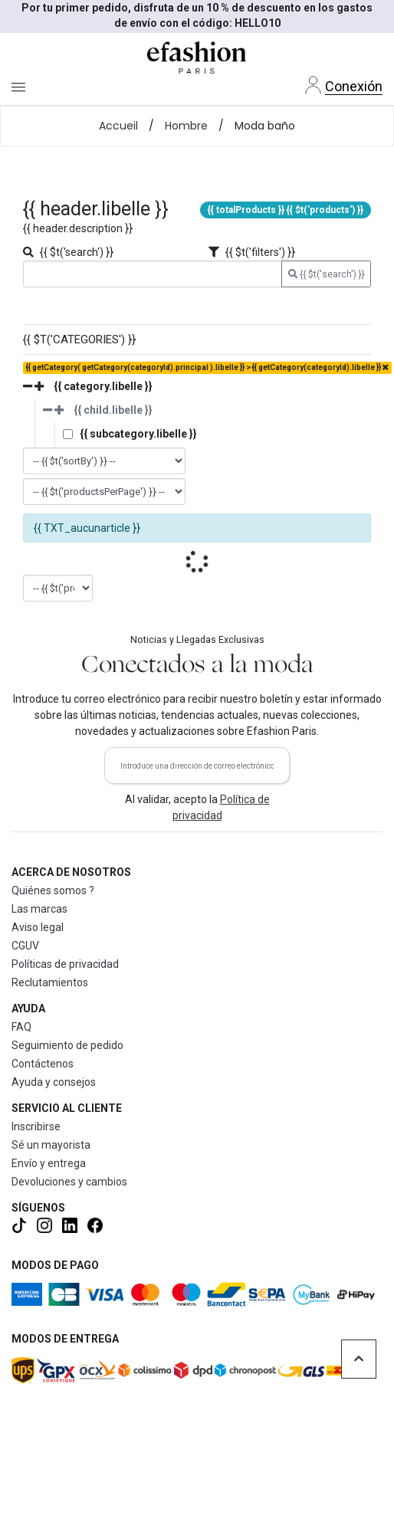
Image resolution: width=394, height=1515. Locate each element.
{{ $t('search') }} (326, 274)
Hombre (186, 125)
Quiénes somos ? (52, 890)
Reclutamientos (49, 982)
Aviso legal (37, 927)
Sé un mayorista (50, 1145)
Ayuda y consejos (53, 1082)
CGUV (25, 945)
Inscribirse (36, 1126)
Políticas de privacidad (65, 964)
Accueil (118, 125)
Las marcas (39, 909)
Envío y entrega (48, 1163)
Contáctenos (42, 1064)
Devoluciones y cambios (69, 1182)
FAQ (21, 1027)
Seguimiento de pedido (67, 1045)
